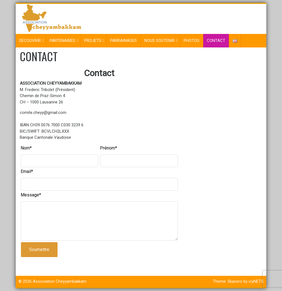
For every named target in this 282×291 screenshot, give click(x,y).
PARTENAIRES (62, 40)
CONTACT (216, 40)
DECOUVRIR (30, 40)
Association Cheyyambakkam (59, 281)
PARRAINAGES (123, 40)
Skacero (234, 281)
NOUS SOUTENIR (159, 40)
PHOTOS (191, 40)
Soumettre (39, 249)
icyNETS (256, 281)
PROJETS (92, 40)
